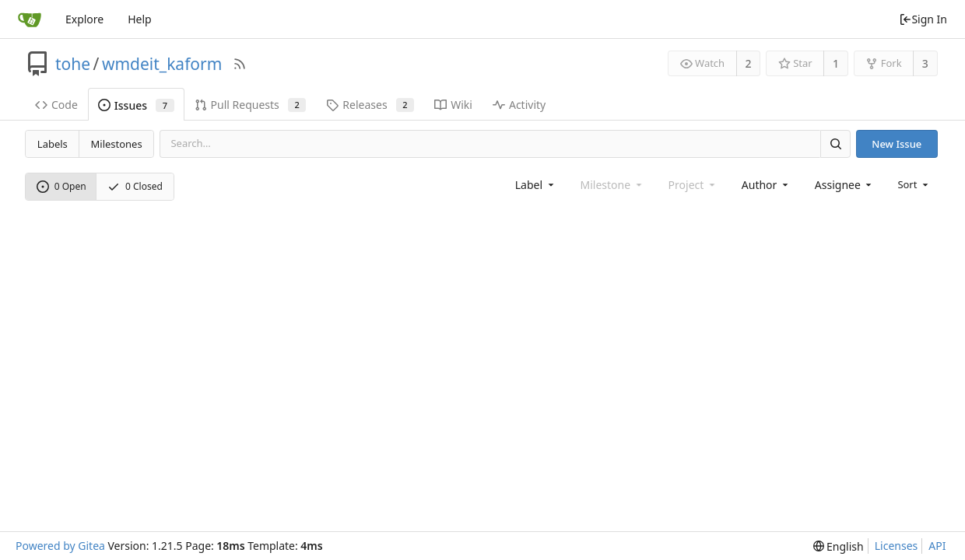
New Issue (896, 144)
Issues (136, 105)
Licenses (896, 545)
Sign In (923, 19)
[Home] (29, 19)
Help (140, 19)
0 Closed (135, 186)
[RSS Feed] (240, 64)
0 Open (61, 186)
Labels (52, 144)
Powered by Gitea (60, 545)
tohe (72, 64)
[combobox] (536, 185)
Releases (370, 104)
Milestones (116, 144)
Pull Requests (251, 104)
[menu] (914, 184)
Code (56, 104)
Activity (519, 104)
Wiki (453, 104)
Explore (84, 19)
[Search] (835, 143)
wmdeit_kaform (162, 64)
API (937, 545)
